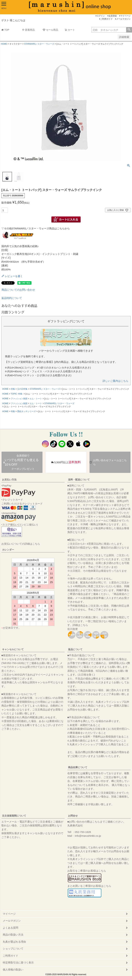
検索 (129, 29)
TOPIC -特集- (17, 394)
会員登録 (112, 16)
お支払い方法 (9, 479)
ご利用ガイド (106, 19)
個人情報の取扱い (13, 969)
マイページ (125, 16)
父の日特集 (22, 389)
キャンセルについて (13, 649)
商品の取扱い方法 (13, 934)
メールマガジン (123, 19)
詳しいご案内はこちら (115, 380)
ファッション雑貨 (19, 398)
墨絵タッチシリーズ (26, 411)
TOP (5, 29)
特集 (13, 389)
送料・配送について (79, 479)
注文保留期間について (14, 815)
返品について (75, 649)
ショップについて (13, 948)
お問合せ (73, 815)
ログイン (101, 16)
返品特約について (11, 298)
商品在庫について (77, 767)
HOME (4, 44)
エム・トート (36, 398)
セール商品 (50, 29)
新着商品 (28, 29)
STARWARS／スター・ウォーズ (39, 44)
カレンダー (8, 549)
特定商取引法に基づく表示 (18, 962)
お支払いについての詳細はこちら (20, 543)
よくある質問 (10, 927)
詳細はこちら (80, 625)
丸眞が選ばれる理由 (14, 941)
